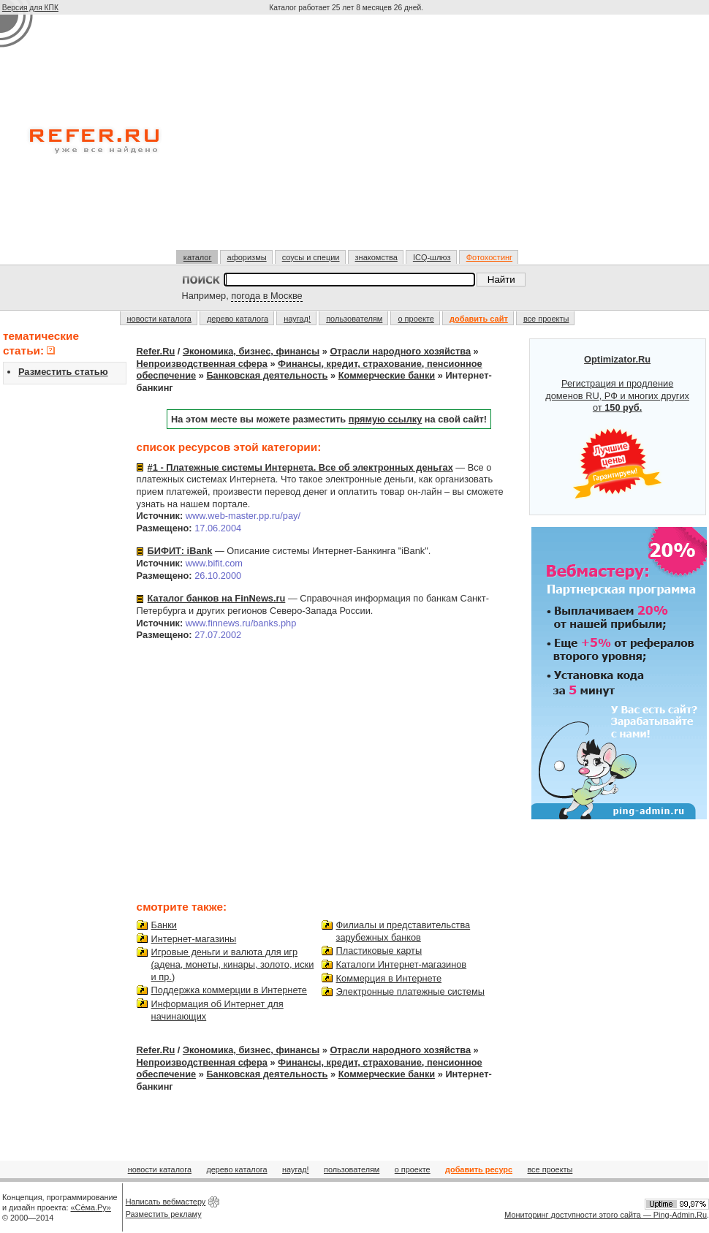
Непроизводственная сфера (202, 363)
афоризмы (247, 257)
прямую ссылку (385, 419)
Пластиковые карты (379, 950)
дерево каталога (237, 318)
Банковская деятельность (266, 375)
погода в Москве (266, 295)
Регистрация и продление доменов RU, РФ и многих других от (617, 427)
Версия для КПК (30, 8)
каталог (197, 257)
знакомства (376, 257)
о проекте (415, 318)
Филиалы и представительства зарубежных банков (403, 931)
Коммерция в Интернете (389, 978)
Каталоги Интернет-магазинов (401, 964)
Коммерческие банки (386, 375)
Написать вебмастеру (166, 1201)
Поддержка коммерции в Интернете (229, 989)
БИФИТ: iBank (180, 550)
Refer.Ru (156, 351)
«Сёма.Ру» (91, 1207)
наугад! (297, 318)
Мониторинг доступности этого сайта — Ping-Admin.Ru (605, 1214)
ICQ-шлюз (432, 257)
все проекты (546, 318)
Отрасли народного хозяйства (400, 351)
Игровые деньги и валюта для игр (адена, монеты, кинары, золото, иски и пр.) (232, 964)
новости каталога (159, 318)
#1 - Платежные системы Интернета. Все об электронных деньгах (300, 467)
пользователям (354, 318)
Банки (164, 924)
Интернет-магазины (194, 938)
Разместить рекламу (164, 1214)
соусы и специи (311, 257)
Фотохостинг (489, 257)
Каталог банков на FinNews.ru (217, 598)
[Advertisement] (348, 138)
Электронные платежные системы (410, 991)
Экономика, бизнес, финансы (251, 351)
